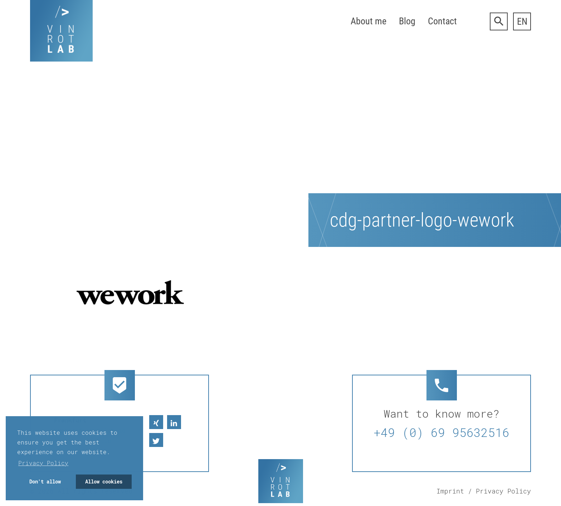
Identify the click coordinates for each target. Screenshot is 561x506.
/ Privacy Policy (499, 491)
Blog (407, 21)
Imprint (450, 491)
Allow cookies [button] (103, 481)
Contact (442, 21)
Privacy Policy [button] (43, 463)
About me (368, 21)
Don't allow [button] (45, 481)
